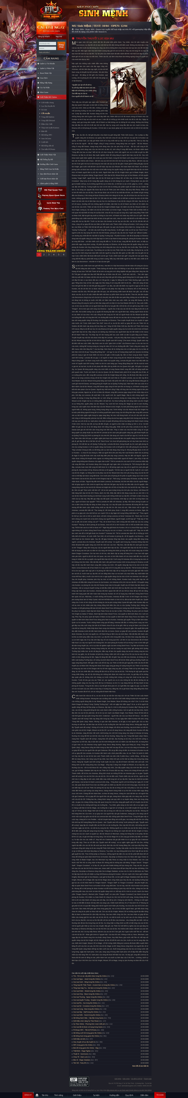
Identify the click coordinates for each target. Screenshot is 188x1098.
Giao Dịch (43, 78)
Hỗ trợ (51, 190)
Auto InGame (46, 138)
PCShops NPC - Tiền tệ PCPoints (85, 1030)
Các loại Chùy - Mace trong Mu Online (86, 994)
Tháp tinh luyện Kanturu (50, 128)
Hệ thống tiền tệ (47, 146)
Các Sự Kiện (45, 87)
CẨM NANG (51, 57)
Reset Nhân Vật (46, 73)
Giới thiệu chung (47, 102)
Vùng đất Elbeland (48, 120)
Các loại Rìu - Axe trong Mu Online (85, 1003)
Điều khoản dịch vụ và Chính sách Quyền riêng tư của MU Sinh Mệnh (129, 1090)
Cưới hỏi (44, 142)
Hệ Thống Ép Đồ (46, 159)
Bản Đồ (44, 131)
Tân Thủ (45, 1095)
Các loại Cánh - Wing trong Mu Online (86, 982)
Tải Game (160, 1095)
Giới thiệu (118, 1079)
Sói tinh (44, 110)
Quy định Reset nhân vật (49, 174)
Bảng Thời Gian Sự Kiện (49, 169)
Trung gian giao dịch (51, 196)
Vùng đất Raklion (47, 117)
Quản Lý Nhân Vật (47, 68)
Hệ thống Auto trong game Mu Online (86, 1036)
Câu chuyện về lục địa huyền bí (84, 1042)
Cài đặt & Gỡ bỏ (136, 1079)
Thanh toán (148, 1079)
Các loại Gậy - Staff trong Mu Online (85, 1012)
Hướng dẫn (114, 1095)
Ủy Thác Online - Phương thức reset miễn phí (89, 1024)
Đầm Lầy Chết (46, 124)
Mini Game (44, 92)
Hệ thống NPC (46, 135)
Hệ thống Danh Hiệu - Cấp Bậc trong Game (88, 1018)
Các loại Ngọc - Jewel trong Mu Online (86, 979)
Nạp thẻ (58, 36)
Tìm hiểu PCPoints (48, 149)
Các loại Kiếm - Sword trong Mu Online (86, 1015)
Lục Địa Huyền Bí (48, 106)
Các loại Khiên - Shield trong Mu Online (86, 991)
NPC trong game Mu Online (82, 1045)
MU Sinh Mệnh (51, 10)
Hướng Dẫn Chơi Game (49, 164)
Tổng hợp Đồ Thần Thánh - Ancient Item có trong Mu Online (94, 985)
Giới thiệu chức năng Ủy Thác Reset (86, 1021)
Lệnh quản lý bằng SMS (49, 183)
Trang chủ (73, 29)
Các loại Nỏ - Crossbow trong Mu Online (87, 1006)
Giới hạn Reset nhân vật (49, 179)
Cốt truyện (45, 113)
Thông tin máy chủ (51, 209)
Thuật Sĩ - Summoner (80, 1054)
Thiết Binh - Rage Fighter (82, 1051)
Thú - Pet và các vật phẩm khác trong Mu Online (90, 976)
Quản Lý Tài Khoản (47, 64)
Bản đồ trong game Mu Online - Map (86, 1048)
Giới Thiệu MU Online (48, 97)
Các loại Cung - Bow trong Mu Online (86, 1009)
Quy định (129, 1095)
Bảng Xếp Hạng (46, 83)
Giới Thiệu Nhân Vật (48, 155)
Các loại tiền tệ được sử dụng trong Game (88, 1027)
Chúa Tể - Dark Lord (80, 1057)
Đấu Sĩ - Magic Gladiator (81, 1060)
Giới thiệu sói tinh (79, 1039)
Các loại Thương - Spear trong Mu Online (87, 997)
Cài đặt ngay (51, 28)
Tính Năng (59, 1095)
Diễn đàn (145, 1095)
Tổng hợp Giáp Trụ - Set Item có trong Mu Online (90, 988)
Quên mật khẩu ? (44, 52)
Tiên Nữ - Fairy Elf (79, 1063)
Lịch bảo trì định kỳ (51, 203)
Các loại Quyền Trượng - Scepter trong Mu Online (90, 1000)
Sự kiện (96, 1095)
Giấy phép (126, 1079)
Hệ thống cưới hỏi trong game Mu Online (87, 1033)
